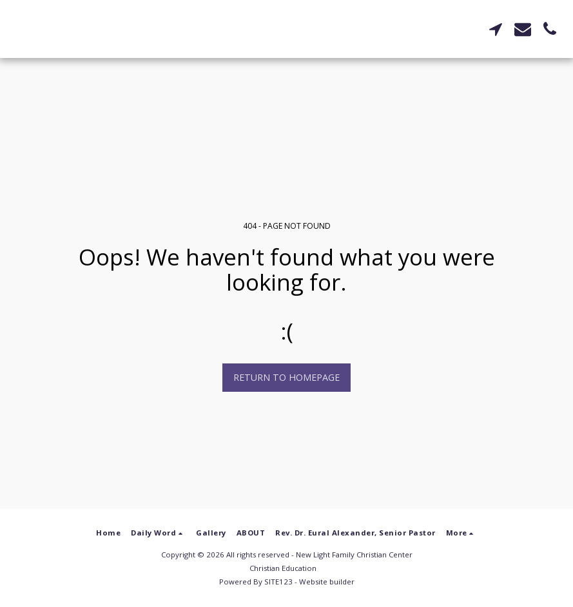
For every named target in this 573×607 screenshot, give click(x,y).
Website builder (326, 581)
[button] (496, 29)
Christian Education (282, 568)
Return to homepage (286, 377)
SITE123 (278, 581)
